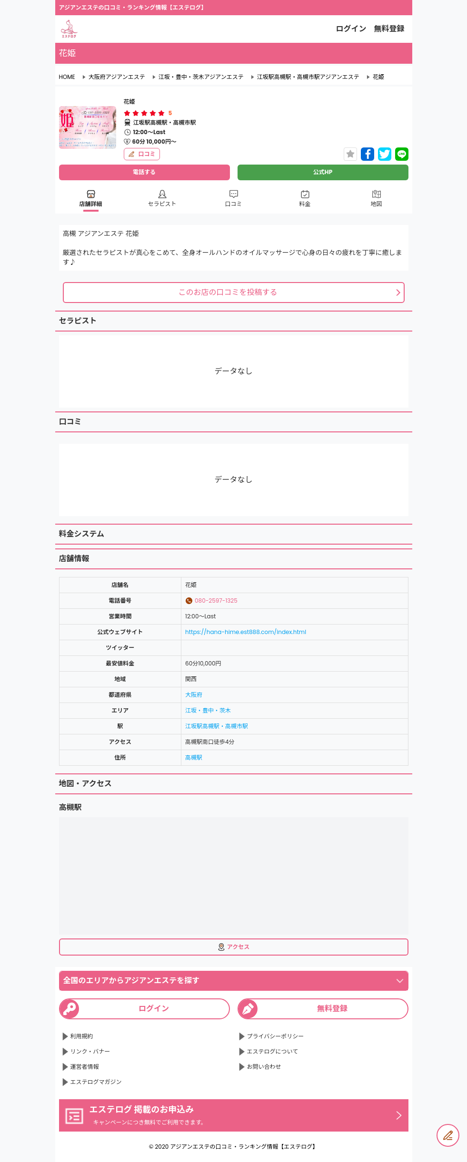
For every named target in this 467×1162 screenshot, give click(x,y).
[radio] (128, 113)
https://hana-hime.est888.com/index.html (245, 632)
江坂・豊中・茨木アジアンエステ (201, 77)
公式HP (322, 172)
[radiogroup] (144, 113)
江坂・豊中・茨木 (208, 710)
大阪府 (193, 695)
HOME (67, 77)
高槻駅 (193, 757)
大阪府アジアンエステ (117, 77)
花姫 (378, 77)
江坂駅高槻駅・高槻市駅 (216, 726)
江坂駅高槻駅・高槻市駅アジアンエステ (308, 77)
